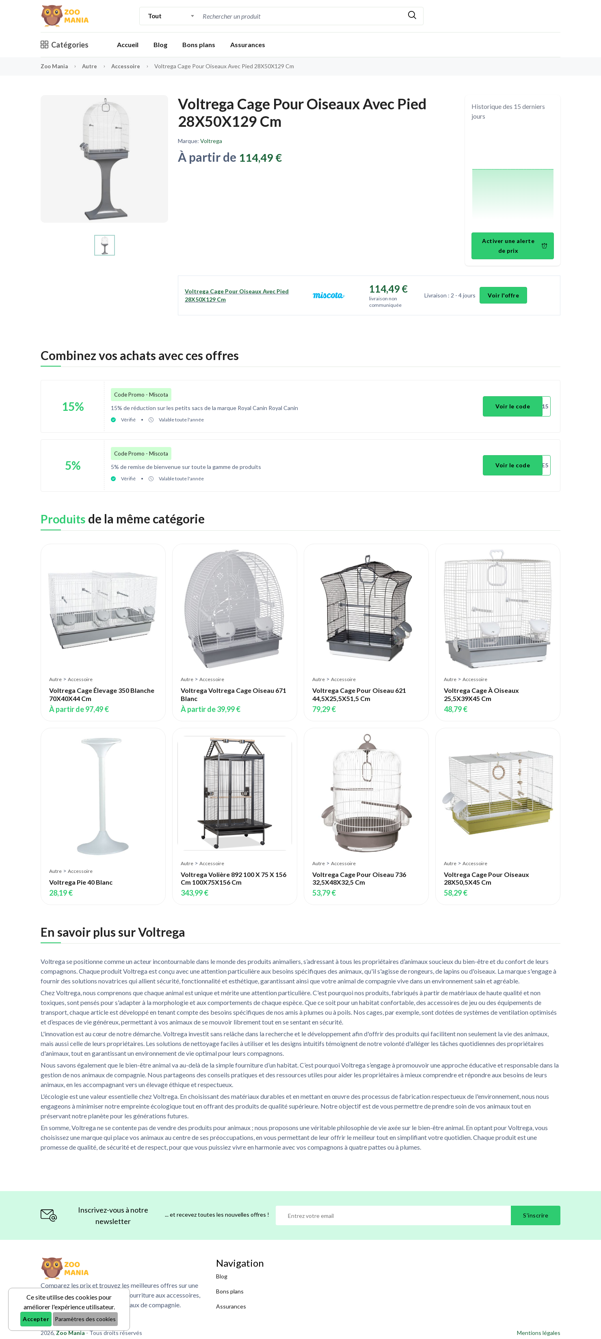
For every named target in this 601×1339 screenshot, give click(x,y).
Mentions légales (538, 1327)
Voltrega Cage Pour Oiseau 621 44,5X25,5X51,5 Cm (359, 689)
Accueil (127, 44)
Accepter (36, 1318)
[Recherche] (301, 16)
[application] (512, 177)
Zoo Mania (55, 66)
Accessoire (129, 66)
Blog (160, 44)
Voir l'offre (503, 295)
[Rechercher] (412, 16)
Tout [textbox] (154, 16)
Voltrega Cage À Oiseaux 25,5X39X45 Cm (481, 689)
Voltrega (211, 140)
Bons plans (198, 44)
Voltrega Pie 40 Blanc (80, 877)
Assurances (247, 44)
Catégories (65, 44)
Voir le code (514, 404)
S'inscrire (535, 1210)
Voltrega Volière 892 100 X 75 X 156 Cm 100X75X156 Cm (233, 873)
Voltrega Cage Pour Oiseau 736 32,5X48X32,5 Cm (359, 873)
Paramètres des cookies (85, 1318)
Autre (92, 66)
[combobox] (171, 16)
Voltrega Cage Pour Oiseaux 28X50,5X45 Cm (486, 873)
